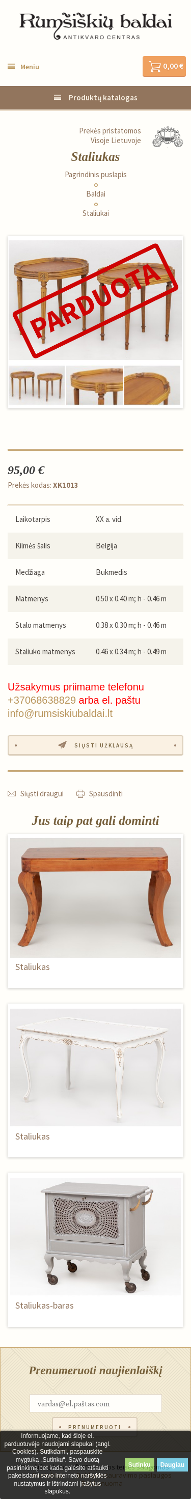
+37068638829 (42, 700)
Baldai (95, 194)
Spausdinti (106, 793)
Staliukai (96, 213)
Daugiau (172, 1464)
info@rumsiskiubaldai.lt (60, 713)
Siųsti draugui (42, 793)
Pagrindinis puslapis (96, 174)
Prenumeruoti (94, 1427)
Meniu (29, 66)
